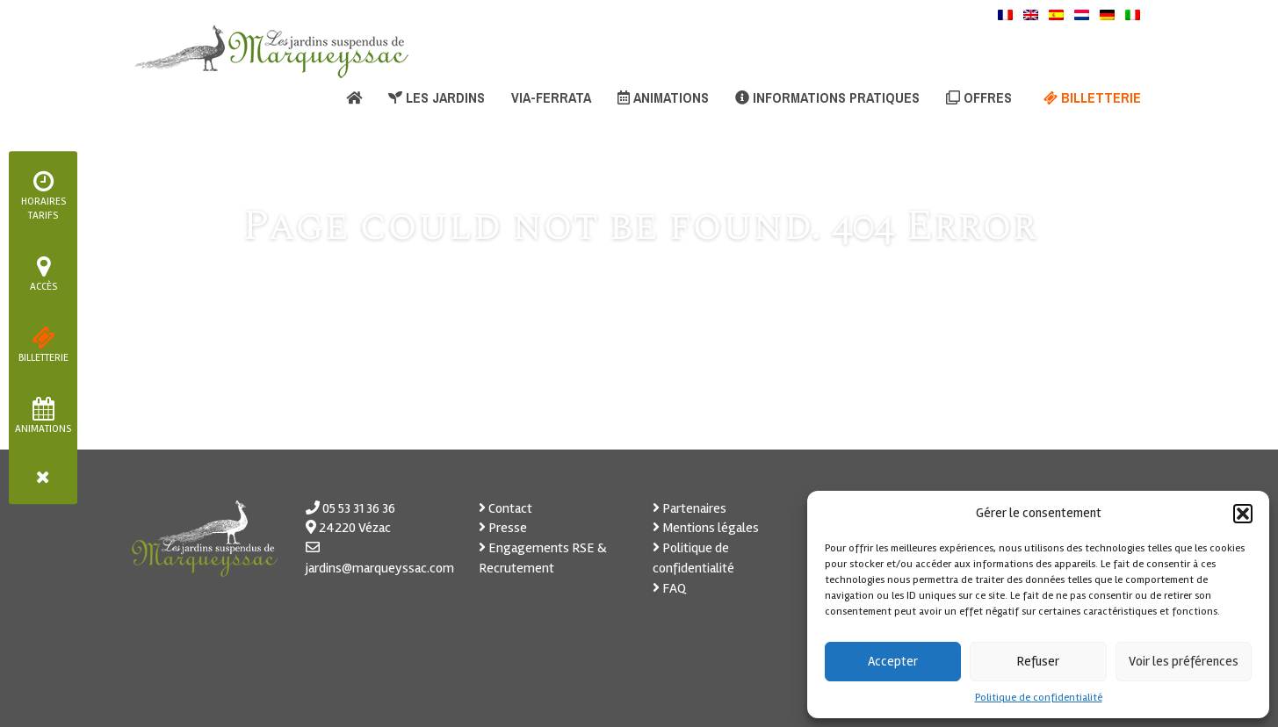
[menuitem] (1005, 14)
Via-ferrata (551, 97)
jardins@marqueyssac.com (380, 568)
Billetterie (1092, 97)
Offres (979, 97)
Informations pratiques (827, 97)
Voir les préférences (1183, 661)
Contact (505, 508)
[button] (1243, 513)
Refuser (1038, 661)
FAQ (669, 588)
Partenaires (689, 508)
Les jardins (436, 97)
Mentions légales (706, 527)
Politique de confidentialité (1038, 697)
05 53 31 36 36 (358, 508)
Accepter (893, 661)
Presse (503, 527)
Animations (663, 97)
